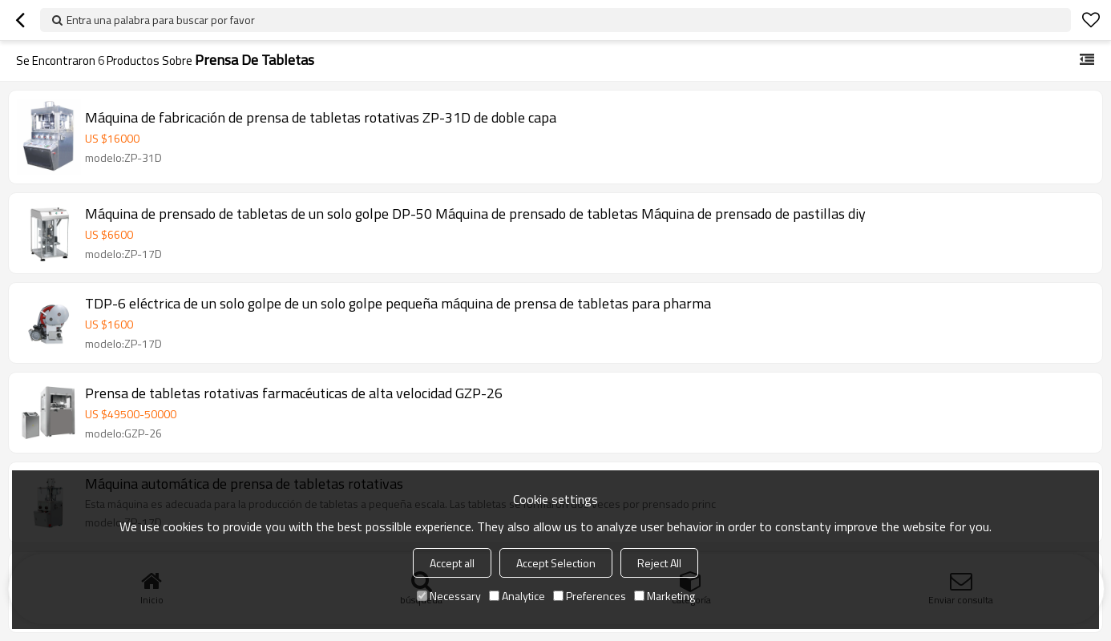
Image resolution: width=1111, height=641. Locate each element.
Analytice (517, 595)
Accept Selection (556, 562)
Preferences (589, 595)
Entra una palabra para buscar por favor (161, 19)
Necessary (449, 595)
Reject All (659, 562)
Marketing (664, 595)
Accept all (452, 562)
